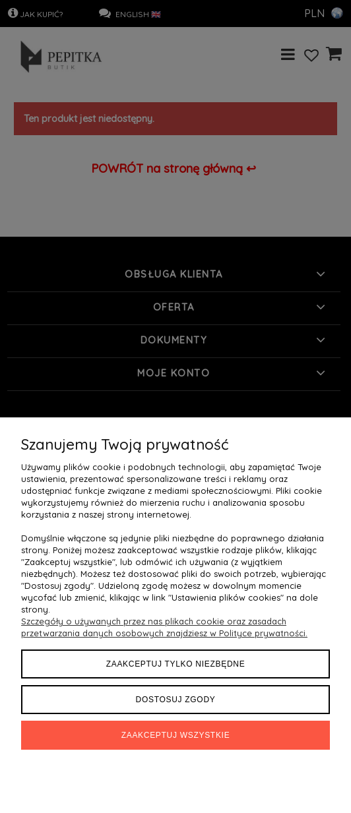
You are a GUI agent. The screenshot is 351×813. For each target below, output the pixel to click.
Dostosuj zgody (176, 699)
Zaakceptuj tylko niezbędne (175, 664)
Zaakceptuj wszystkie (175, 735)
